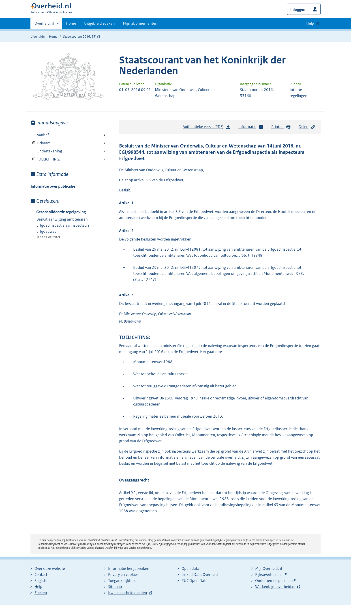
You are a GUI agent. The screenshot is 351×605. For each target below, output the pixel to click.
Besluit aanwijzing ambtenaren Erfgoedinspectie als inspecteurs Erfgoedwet (63, 225)
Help (38, 586)
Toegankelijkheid (122, 580)
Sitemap (115, 586)
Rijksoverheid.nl (268, 574)
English (40, 580)
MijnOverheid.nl (268, 568)
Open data (190, 568)
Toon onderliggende (33, 142)
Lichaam (41, 143)
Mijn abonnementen (140, 23)
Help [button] (310, 23)
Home (71, 23)
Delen (307, 126)
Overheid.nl (44, 24)
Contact (40, 574)
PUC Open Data (195, 580)
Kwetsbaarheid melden (127, 592)
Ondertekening (49, 151)
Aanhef (43, 134)
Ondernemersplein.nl (273, 580)
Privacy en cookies (123, 574)
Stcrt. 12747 (144, 279)
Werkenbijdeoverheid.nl (275, 586)
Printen (281, 126)
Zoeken (40, 592)
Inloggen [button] (297, 9)
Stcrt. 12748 (252, 255)
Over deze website (49, 568)
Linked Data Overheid (200, 574)
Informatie (250, 126)
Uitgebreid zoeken (99, 23)
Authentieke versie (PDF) (207, 128)
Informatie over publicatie (53, 186)
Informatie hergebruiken (128, 568)
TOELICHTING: (45, 159)
